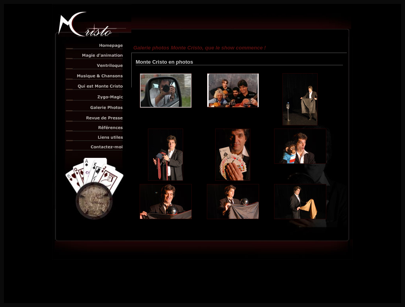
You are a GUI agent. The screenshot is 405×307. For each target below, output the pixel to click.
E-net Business (250, 291)
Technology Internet (220, 291)
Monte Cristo (211, 287)
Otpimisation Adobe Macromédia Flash (202, 297)
